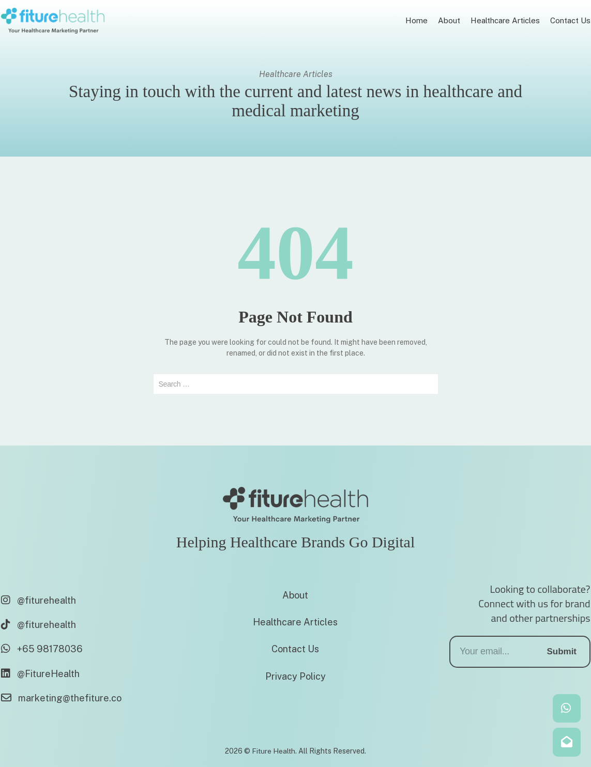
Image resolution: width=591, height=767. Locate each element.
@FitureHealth (40, 673)
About (295, 595)
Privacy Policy (295, 676)
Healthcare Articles (295, 622)
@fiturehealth (38, 600)
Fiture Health (273, 751)
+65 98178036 (42, 648)
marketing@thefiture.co (61, 698)
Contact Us (295, 648)
